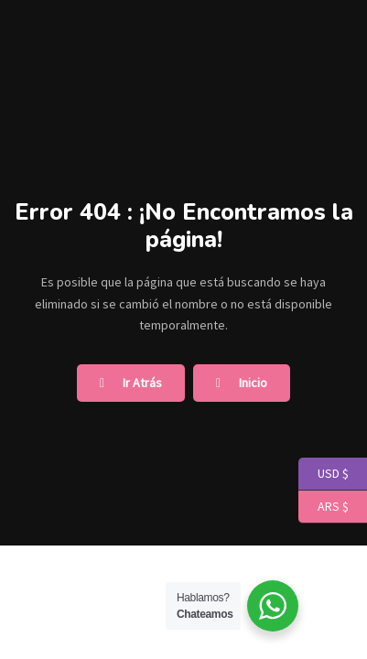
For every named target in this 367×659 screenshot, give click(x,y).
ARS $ (323, 507)
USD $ (323, 474)
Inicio (241, 383)
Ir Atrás (131, 383)
